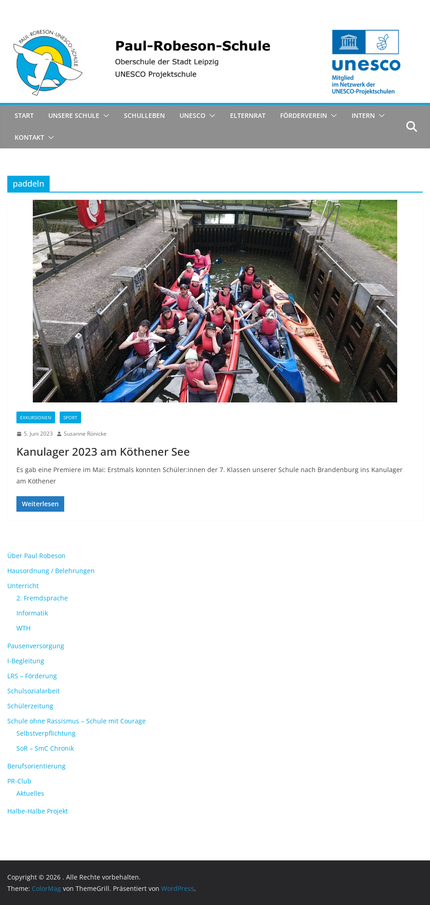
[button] (104, 115)
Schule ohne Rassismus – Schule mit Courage (76, 721)
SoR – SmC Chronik (45, 748)
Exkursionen (35, 417)
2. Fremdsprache (42, 598)
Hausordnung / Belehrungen (51, 570)
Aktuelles (30, 793)
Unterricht (23, 585)
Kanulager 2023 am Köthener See (103, 451)
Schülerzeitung (30, 706)
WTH (23, 628)
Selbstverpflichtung (46, 733)
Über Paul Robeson (36, 555)
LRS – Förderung (32, 675)
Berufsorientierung (36, 766)
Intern (363, 115)
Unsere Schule (73, 115)
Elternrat (248, 115)
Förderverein (303, 115)
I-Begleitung (25, 660)
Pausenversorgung (35, 645)
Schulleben (144, 115)
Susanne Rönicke (85, 433)
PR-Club (19, 781)
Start (24, 115)
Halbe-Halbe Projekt (37, 811)
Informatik (32, 613)
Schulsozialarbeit (33, 690)
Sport (70, 417)
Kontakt (29, 137)
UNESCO (192, 115)
